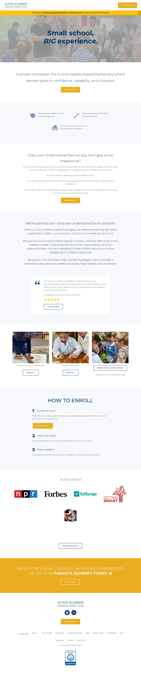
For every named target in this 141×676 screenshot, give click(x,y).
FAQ (121, 633)
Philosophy (112, 633)
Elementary (59, 633)
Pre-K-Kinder (47, 633)
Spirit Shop (81, 640)
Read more (30, 373)
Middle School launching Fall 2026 (110, 368)
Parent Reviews (53, 307)
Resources (60, 640)
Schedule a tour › (42, 426)
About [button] (34, 633)
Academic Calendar (75, 633)
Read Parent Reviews (70, 546)
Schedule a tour (128, 5)
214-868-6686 (23, 634)
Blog (87, 633)
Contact (70, 640)
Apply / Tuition (70, 582)
